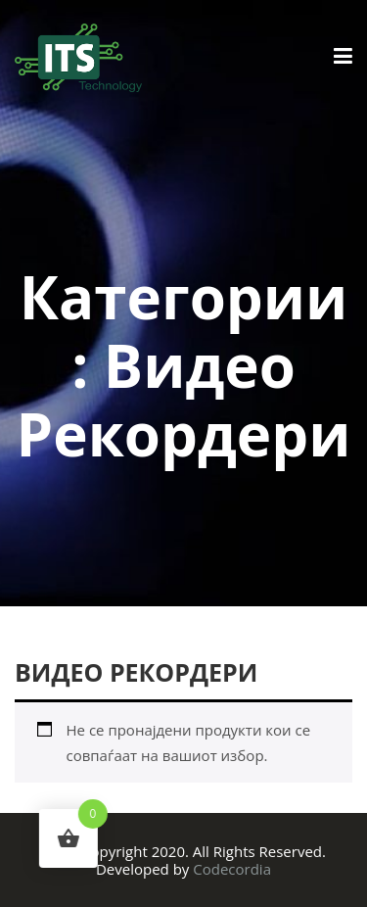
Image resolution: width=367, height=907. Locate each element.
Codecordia (232, 869)
